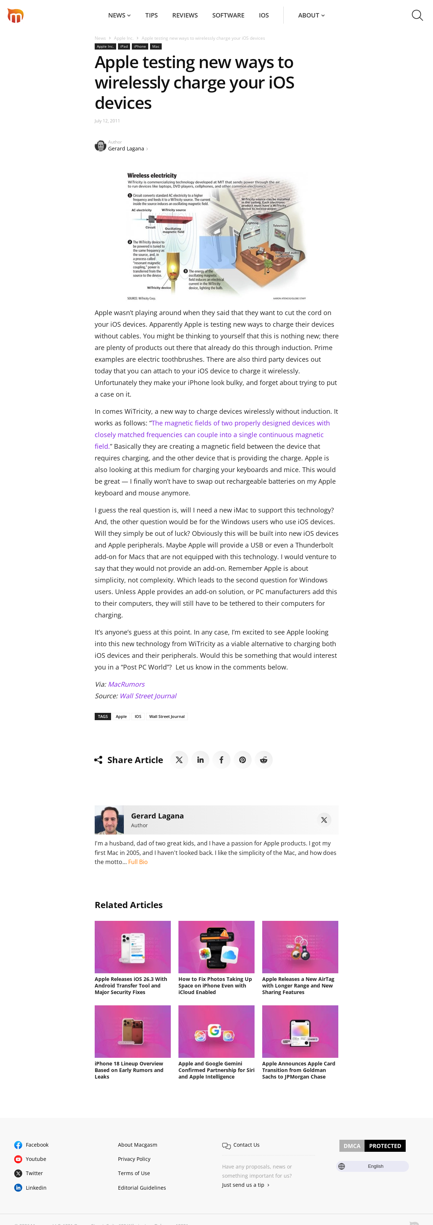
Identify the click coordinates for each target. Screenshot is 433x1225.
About (308, 15)
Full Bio (138, 862)
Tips (151, 15)
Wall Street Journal (147, 695)
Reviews (185, 15)
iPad (124, 46)
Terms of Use (134, 1173)
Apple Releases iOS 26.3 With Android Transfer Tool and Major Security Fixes (131, 985)
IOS (138, 716)
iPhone (140, 46)
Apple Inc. (124, 38)
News (116, 15)
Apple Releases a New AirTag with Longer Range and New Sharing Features (298, 985)
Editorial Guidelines (142, 1187)
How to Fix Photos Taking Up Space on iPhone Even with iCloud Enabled (215, 985)
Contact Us (246, 1144)
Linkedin (36, 1187)
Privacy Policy (134, 1158)
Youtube (36, 1158)
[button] (417, 15)
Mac (156, 46)
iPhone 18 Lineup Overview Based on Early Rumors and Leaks (129, 1070)
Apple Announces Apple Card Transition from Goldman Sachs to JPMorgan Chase (298, 1070)
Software (228, 15)
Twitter (34, 1173)
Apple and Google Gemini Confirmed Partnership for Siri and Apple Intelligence (216, 1070)
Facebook (37, 1144)
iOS (264, 15)
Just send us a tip (243, 1184)
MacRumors (126, 684)
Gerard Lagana (126, 148)
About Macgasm (137, 1144)
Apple (121, 716)
